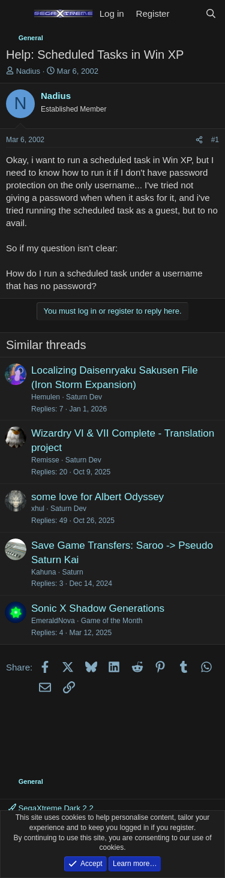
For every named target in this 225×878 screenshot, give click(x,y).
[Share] (199, 140)
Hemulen (45, 397)
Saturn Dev (84, 397)
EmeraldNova (53, 621)
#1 (215, 140)
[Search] (211, 13)
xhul (37, 508)
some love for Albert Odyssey (97, 497)
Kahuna (43, 572)
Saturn (72, 572)
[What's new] (187, 13)
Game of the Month (112, 621)
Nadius (28, 71)
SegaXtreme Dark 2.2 (51, 808)
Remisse (45, 460)
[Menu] (16, 14)
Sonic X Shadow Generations (97, 608)
